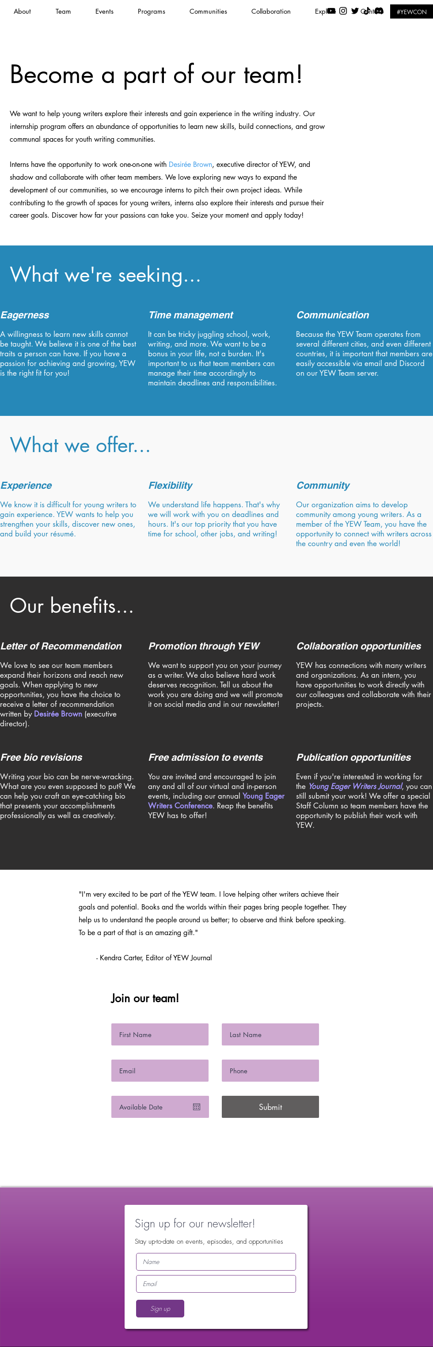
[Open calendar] (196, 1106)
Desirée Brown (190, 164)
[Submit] (270, 1107)
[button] (110, 11)
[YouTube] (331, 11)
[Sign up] (160, 1308)
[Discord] (379, 11)
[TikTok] (367, 11)
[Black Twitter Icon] (355, 11)
